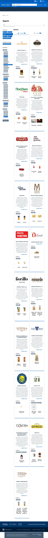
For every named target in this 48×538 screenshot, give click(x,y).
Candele (18, 270)
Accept (40, 535)
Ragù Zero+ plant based (40, 466)
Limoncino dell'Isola (39, 77)
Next (28, 120)
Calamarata (19, 223)
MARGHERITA (39, 125)
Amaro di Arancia (39, 417)
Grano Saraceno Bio (33, 173)
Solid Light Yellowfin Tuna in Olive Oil (21, 176)
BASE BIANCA (34, 125)
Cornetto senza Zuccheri (24, 124)
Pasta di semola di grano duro (36, 259)
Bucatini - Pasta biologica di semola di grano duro (39, 317)
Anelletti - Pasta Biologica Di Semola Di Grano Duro (34, 317)
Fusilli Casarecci (24, 270)
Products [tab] (37, 33)
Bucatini (34, 223)
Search (4, 24)
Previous (30, 122)
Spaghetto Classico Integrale (24, 370)
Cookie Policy (38, 534)
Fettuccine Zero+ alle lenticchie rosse (33, 466)
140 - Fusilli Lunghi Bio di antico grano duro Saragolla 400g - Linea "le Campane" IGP (18, 517)
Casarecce (24, 223)
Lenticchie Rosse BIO (39, 173)
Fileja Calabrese (21, 77)
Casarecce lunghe (24, 318)
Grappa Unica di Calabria (33, 77)
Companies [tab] (21, 33)
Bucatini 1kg (40, 223)
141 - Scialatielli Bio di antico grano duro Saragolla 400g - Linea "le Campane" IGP (24, 517)
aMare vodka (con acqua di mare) (34, 418)
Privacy (34, 534)
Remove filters (6, 120)
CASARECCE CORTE (19, 318)
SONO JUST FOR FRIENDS (21, 467)
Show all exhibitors (14, 6)
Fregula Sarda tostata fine (36, 367)
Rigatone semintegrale (19, 370)
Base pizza (18, 123)
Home (4, 15)
